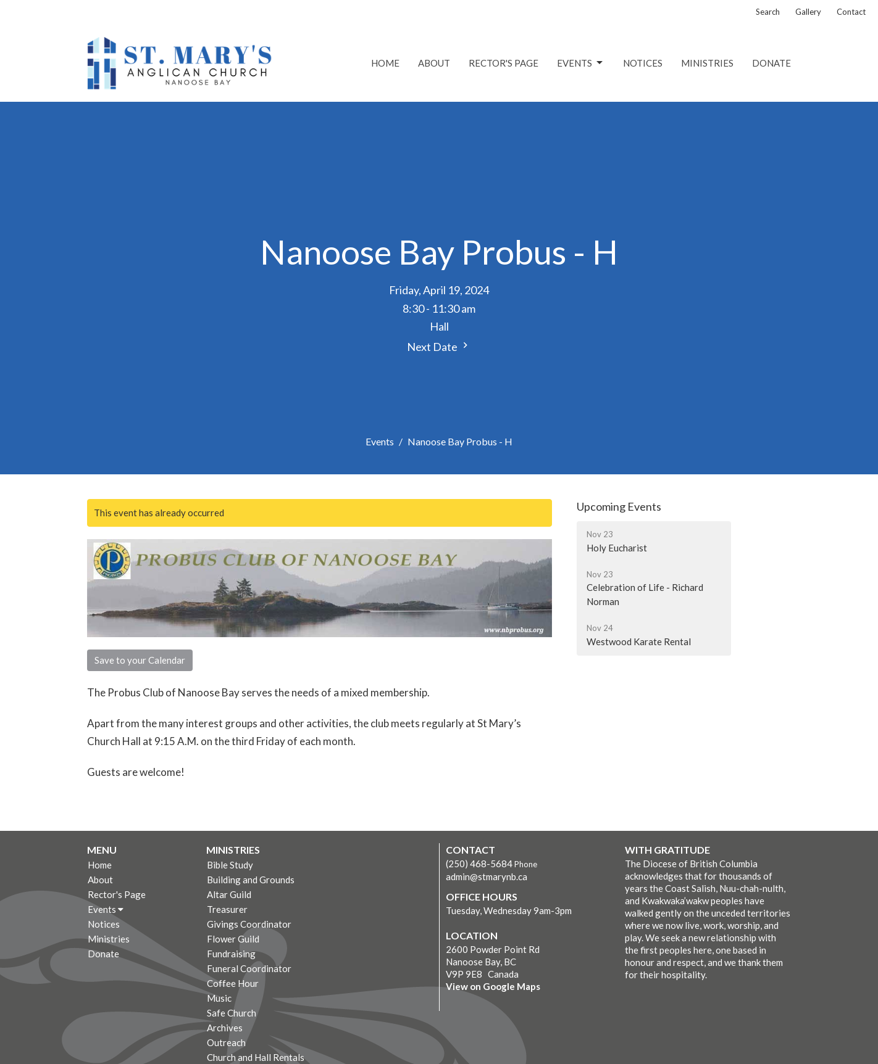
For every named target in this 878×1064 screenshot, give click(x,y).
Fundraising (231, 953)
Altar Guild (229, 894)
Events (580, 63)
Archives (225, 1027)
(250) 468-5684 (479, 863)
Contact (851, 12)
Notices (643, 62)
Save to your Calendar (139, 660)
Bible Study (230, 864)
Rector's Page (503, 62)
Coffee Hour (233, 983)
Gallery (808, 12)
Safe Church (231, 1012)
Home (385, 62)
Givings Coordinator (249, 924)
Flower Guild (233, 938)
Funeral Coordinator (249, 968)
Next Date (439, 346)
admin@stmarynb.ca (486, 876)
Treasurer (227, 909)
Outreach (226, 1042)
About (434, 62)
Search (768, 12)
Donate (771, 62)
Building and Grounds (251, 879)
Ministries (707, 62)
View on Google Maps (493, 986)
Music (219, 998)
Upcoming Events (619, 506)
